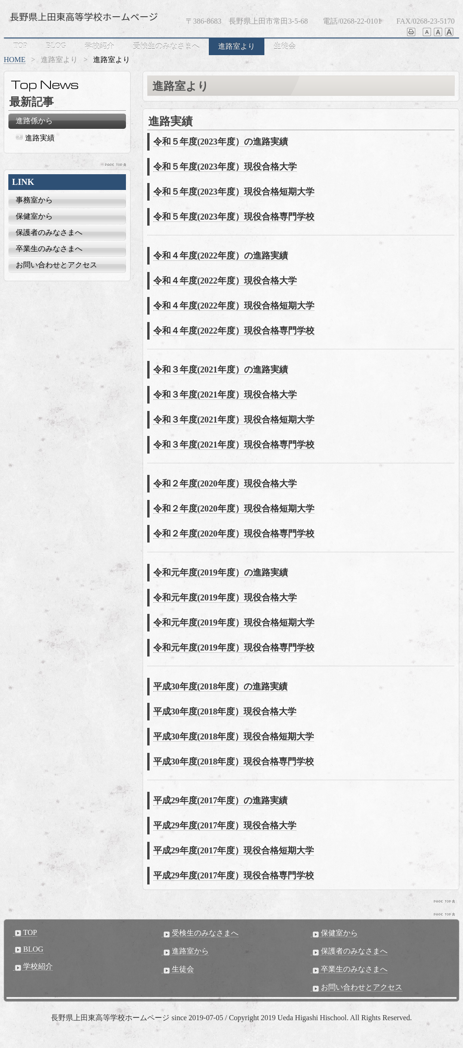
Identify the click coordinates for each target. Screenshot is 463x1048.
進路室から (185, 951)
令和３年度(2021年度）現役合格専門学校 (233, 444)
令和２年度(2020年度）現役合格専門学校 (233, 533)
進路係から (34, 121)
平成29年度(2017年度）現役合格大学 (224, 825)
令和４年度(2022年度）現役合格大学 (225, 280)
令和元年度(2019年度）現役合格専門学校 (233, 647)
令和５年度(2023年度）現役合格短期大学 (233, 191)
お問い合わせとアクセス (56, 265)
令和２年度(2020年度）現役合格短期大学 (233, 508)
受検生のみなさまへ (166, 46)
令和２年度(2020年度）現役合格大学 (225, 483)
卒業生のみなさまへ (49, 249)
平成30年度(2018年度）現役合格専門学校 (233, 761)
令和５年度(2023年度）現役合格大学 (225, 166)
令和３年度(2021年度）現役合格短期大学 (233, 419)
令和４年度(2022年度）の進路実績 (220, 255)
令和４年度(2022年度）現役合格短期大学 (233, 305)
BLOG (56, 46)
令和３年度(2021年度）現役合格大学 (225, 394)
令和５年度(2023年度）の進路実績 (220, 141)
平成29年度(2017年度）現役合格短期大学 (233, 850)
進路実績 (40, 138)
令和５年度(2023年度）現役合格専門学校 (233, 216)
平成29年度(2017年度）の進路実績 (220, 800)
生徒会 (285, 46)
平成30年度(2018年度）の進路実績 (220, 686)
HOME (14, 59)
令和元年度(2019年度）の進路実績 (220, 572)
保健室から (34, 216)
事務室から (34, 200)
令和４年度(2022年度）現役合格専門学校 (233, 330)
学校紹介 (99, 46)
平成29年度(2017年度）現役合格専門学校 (233, 875)
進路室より (236, 46)
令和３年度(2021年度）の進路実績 (220, 369)
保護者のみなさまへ (49, 232)
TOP (20, 46)
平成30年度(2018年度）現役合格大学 (224, 711)
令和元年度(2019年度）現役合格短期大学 (233, 622)
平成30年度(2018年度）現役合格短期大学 (233, 736)
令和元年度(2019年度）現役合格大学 (225, 597)
